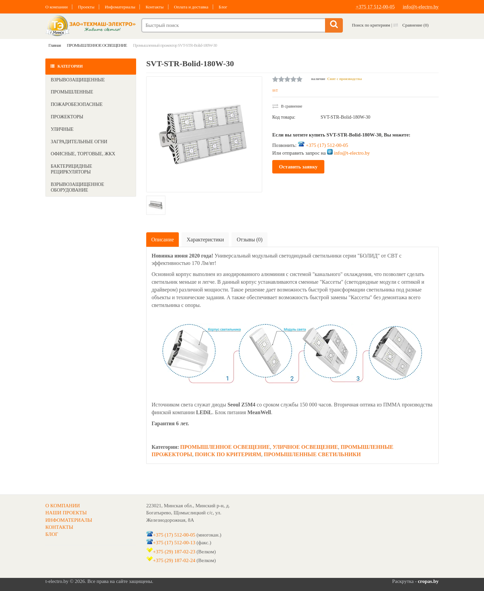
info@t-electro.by (421, 6)
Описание (162, 239)
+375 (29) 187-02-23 (174, 551)
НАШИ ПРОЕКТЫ (66, 512)
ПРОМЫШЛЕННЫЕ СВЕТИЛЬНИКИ (312, 454)
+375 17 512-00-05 (375, 6)
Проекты (86, 6)
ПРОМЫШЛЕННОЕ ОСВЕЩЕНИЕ (225, 447)
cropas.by (428, 581)
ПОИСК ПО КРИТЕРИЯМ (228, 454)
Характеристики (205, 239)
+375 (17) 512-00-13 (174, 542)
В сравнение (287, 106)
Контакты (155, 6)
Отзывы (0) (250, 239)
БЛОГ (51, 534)
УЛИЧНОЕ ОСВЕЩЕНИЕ (305, 447)
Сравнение (411, 25)
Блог (222, 6)
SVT (275, 90)
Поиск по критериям (371, 25)
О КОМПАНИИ (62, 505)
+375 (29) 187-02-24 (174, 560)
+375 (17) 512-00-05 (327, 145)
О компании (56, 6)
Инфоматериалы (120, 6)
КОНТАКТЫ (59, 527)
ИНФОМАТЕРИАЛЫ (68, 520)
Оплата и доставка (191, 6)
